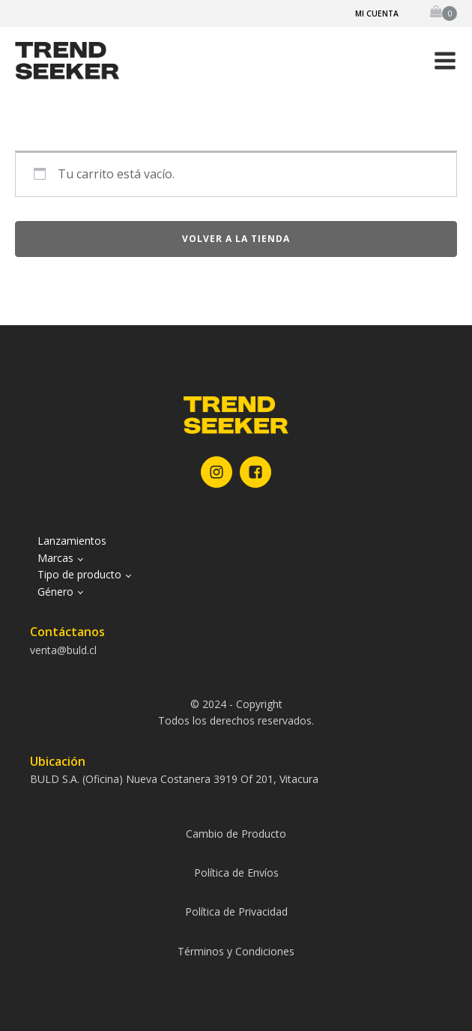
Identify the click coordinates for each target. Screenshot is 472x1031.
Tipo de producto (79, 574)
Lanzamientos (71, 540)
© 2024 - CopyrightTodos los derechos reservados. (236, 712)
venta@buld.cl (63, 650)
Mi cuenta (377, 13)
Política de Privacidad (236, 911)
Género (55, 591)
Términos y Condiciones (236, 951)
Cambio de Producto (236, 833)
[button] (445, 61)
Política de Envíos (236, 872)
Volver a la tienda (236, 238)
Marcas (55, 558)
